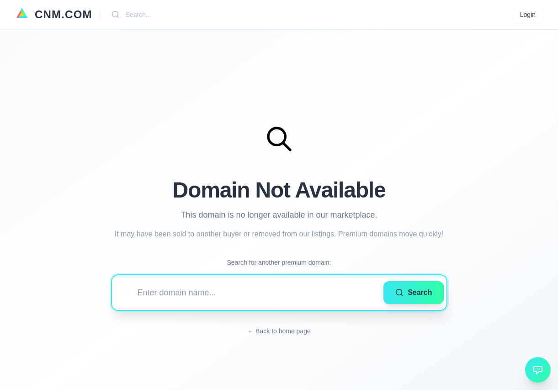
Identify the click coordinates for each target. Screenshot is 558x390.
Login (528, 14)
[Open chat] (538, 370)
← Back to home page (279, 331)
